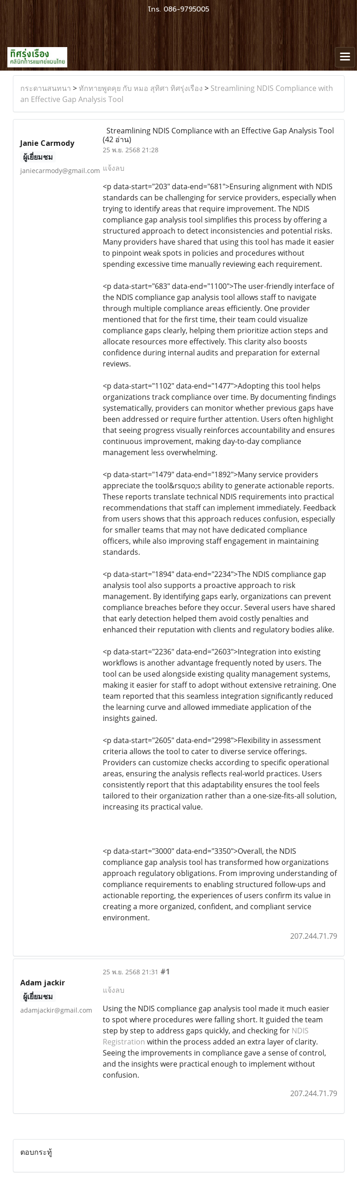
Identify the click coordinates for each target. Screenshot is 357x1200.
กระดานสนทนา (45, 88)
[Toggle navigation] (345, 57)
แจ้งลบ (113, 168)
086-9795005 (186, 9)
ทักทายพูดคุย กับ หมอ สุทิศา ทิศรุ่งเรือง (141, 88)
